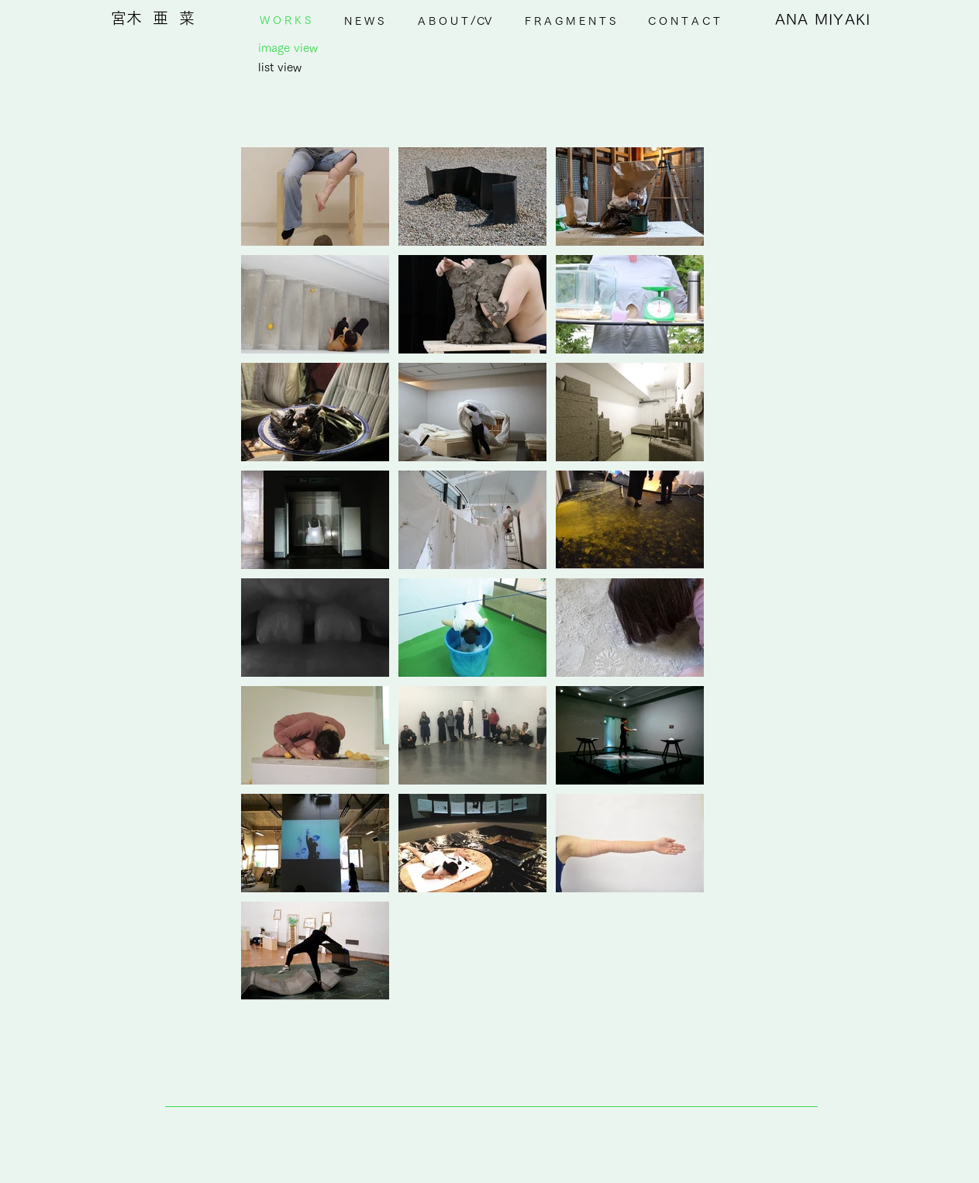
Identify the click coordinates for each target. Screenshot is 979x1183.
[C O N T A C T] (684, 21)
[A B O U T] (443, 21)
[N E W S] (364, 21)
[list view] (280, 67)
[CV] (484, 21)
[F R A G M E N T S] (570, 21)
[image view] (288, 48)
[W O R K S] (286, 21)
